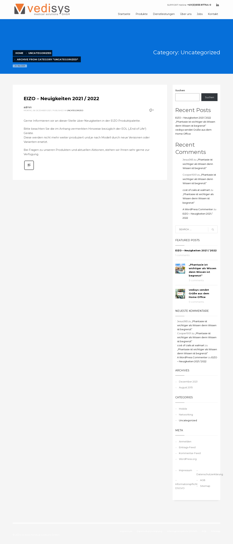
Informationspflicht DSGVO (185, 486)
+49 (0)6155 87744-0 (199, 4)
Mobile (183, 408)
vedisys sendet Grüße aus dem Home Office (199, 293)
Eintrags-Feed (187, 447)
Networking (186, 414)
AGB (202, 480)
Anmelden (185, 441)
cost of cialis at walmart (196, 189)
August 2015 (186, 387)
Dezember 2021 (188, 381)
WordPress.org (188, 458)
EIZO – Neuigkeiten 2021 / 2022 (61, 98)
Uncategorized (75, 110)
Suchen (180, 90)
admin (28, 107)
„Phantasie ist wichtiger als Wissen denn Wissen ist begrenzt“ (198, 164)
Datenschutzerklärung (207, 474)
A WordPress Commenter (198, 209)
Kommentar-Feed (190, 453)
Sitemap (205, 485)
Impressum (185, 470)
